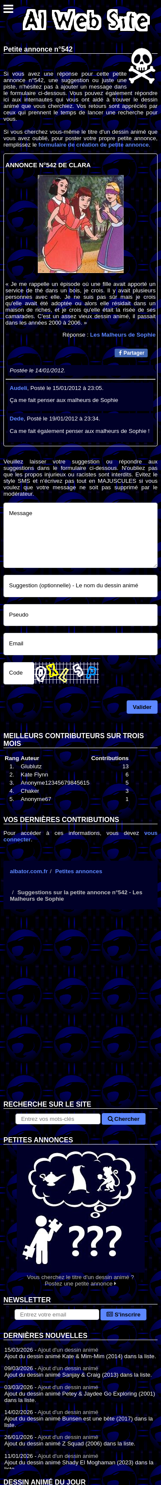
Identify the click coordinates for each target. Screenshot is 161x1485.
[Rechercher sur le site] (57, 1119)
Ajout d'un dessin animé (68, 1350)
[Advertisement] (80, 1011)
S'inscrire (123, 1314)
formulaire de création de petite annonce (93, 144)
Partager (131, 353)
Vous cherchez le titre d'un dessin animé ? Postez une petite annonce (80, 1215)
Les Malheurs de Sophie (123, 334)
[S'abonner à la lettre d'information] (57, 1314)
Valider (142, 707)
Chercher (124, 1119)
